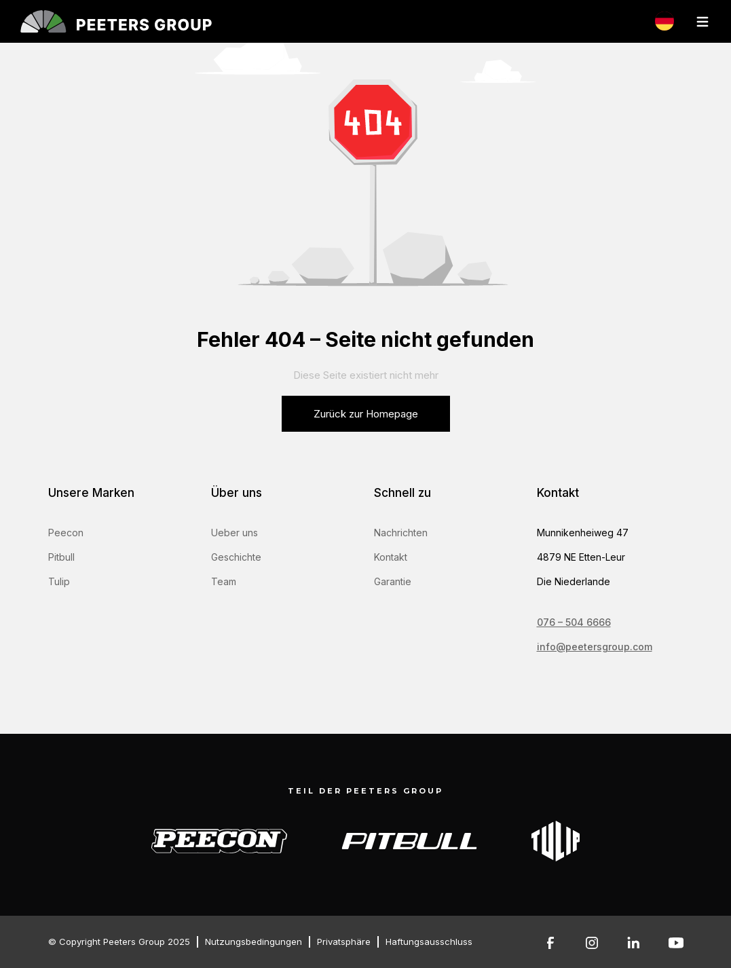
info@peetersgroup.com (594, 646)
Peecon (65, 532)
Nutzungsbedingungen (253, 941)
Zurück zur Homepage (366, 413)
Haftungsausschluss (429, 941)
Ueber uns (234, 532)
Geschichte (236, 557)
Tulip (59, 581)
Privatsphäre (344, 941)
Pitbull (61, 557)
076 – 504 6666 (574, 622)
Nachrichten (401, 532)
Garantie (392, 581)
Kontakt (390, 557)
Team (223, 581)
